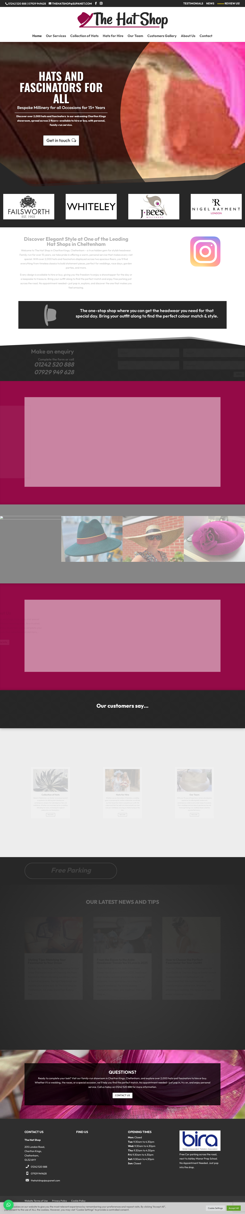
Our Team (135, 36)
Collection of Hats (84, 36)
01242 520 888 (39, 1166)
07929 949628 (39, 1173)
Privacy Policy (59, 1200)
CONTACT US (122, 1095)
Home (37, 36)
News (210, 3)
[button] (8, 1205)
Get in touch (58, 139)
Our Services (56, 36)
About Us (188, 36)
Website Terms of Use (36, 1200)
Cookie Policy (78, 1200)
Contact (206, 36)
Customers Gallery (162, 36)
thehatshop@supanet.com (45, 1180)
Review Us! (228, 3)
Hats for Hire (113, 36)
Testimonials (193, 3)
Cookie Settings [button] (215, 1208)
